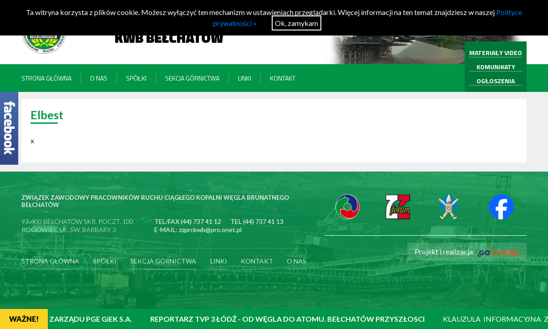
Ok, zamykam (296, 23)
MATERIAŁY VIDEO (495, 52)
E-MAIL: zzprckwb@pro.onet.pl (198, 229)
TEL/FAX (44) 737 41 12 (187, 221)
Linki (244, 78)
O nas (98, 78)
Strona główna (46, 78)
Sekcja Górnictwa (192, 78)
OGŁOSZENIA (496, 81)
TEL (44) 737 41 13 (257, 221)
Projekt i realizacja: (467, 251)
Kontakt (282, 78)
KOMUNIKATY (496, 66)
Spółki (136, 78)
